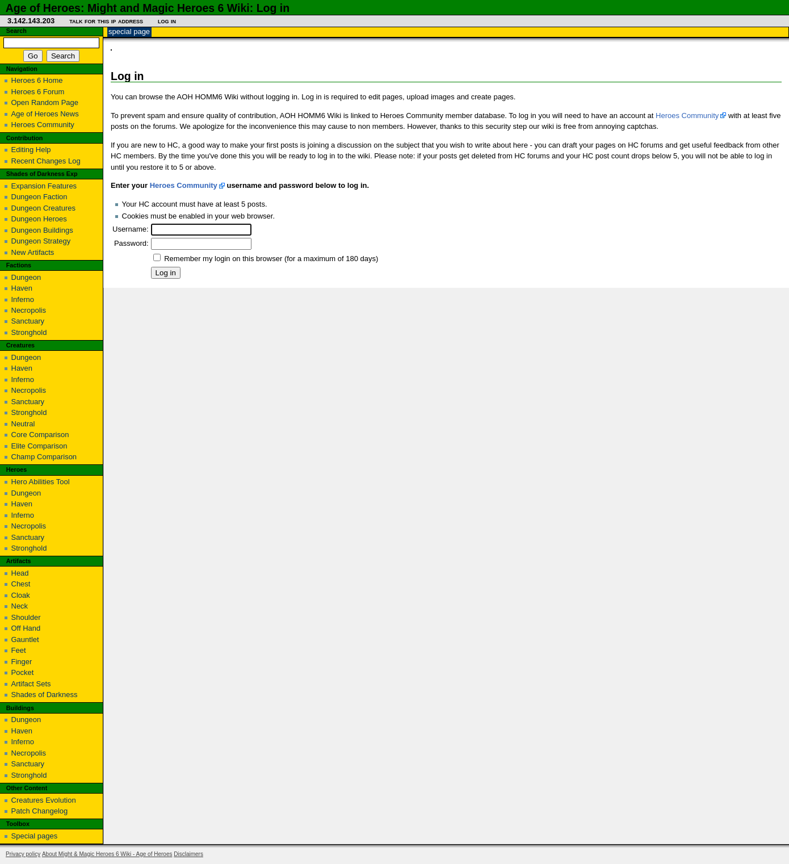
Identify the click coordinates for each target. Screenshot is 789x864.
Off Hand (26, 628)
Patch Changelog (39, 811)
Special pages (34, 836)
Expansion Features (44, 186)
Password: (131, 243)
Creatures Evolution (43, 800)
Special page (129, 31)
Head (20, 573)
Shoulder (26, 617)
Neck (19, 606)
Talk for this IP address (106, 20)
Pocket (22, 672)
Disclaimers (188, 854)
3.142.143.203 (30, 20)
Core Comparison (40, 434)
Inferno (22, 299)
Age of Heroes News (45, 114)
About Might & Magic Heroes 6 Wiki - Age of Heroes (107, 854)
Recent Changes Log (46, 161)
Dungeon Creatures (43, 208)
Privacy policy (23, 854)
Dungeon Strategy (41, 241)
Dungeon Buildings (42, 230)
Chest (21, 584)
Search (16, 30)
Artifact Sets (31, 684)
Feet (18, 650)
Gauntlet (25, 639)
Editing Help (31, 149)
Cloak (20, 595)
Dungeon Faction (39, 196)
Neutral (23, 424)
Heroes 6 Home (37, 80)
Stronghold (29, 332)
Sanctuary (28, 321)
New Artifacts (32, 252)
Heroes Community (687, 115)
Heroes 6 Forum (38, 91)
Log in (167, 20)
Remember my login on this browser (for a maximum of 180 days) (271, 258)
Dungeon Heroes (39, 219)
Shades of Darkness (44, 694)
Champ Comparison (44, 456)
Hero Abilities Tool (40, 481)
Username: (130, 229)
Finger (21, 661)
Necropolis (28, 310)
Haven (22, 288)
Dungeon (26, 277)
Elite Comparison (39, 446)
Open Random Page (45, 102)
